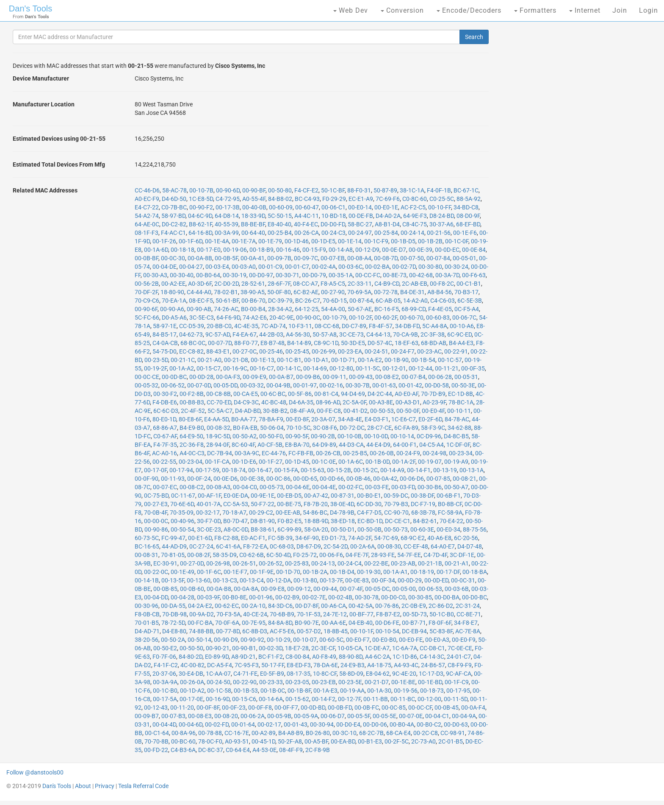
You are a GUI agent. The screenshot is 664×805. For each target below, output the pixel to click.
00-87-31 (342, 495)
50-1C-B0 (441, 614)
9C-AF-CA (458, 673)
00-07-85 (438, 478)
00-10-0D (376, 436)
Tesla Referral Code (143, 786)
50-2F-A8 (290, 741)
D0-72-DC (352, 427)
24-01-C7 (459, 656)
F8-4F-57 (381, 326)
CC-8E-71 (468, 614)
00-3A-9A (165, 682)
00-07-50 (412, 258)
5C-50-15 (280, 215)
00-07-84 (438, 258)
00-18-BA (474, 571)
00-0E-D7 (394, 249)
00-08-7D (386, 258)
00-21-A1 (457, 563)
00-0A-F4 (473, 707)
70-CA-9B (405, 334)
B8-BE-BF (253, 224)
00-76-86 (387, 605)
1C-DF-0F (458, 444)
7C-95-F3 (247, 665)
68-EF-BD (468, 224)
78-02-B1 (226, 292)
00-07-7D (220, 343)
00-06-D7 (333, 716)
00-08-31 (146, 555)
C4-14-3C (432, 656)
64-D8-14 (227, 215)
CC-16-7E (236, 733)
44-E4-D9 (378, 444)
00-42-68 (421, 275)
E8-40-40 (279, 224)
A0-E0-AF (406, 393)
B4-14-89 (299, 343)
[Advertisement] (564, 161)
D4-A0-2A (388, 215)
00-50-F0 (271, 436)
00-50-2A (173, 639)
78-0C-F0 (210, 741)
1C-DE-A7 (377, 648)
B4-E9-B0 (192, 427)
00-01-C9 (270, 266)
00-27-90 (333, 292)
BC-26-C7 (307, 300)
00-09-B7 (147, 716)
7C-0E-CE (460, 648)
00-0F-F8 (260, 707)
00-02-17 (269, 724)
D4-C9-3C (246, 402)
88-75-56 (475, 529)
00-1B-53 (246, 690)
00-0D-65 (305, 478)
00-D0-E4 (348, 724)
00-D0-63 (456, 724)
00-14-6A (271, 699)
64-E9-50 (191, 436)
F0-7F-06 (164, 656)
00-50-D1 (343, 529)
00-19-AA (352, 690)
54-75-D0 (164, 351)
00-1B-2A (315, 571)
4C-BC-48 (273, 402)
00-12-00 (429, 699)
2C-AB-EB (414, 283)
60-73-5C (147, 538)
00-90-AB (199, 309)
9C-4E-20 (404, 673)
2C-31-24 (468, 605)
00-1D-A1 (316, 360)
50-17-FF (272, 665)
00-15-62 (297, 699)
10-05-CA (350, 648)
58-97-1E (165, 326)
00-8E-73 (395, 275)
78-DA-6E (325, 665)
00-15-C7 (208, 368)
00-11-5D (456, 699)
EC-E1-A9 (361, 198)
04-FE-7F (357, 555)
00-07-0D (199, 385)
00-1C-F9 (376, 241)
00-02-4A (324, 266)
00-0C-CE (147, 376)
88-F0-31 (359, 190)
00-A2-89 (264, 733)
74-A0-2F (359, 538)
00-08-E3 (200, 716)
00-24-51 (376, 351)
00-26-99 (323, 351)
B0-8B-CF (450, 504)
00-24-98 (434, 453)
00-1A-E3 (325, 690)
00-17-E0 (209, 249)
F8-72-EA (255, 546)
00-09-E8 (273, 588)
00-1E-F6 (465, 232)
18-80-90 (172, 292)
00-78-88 (210, 733)
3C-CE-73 (351, 334)
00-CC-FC (367, 275)
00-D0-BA (446, 597)
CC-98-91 (452, 733)
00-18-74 (234, 470)
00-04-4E (324, 487)
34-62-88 (459, 427)
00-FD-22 (156, 750)
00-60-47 (307, 207)
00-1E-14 (350, 241)
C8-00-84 (297, 656)
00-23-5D (156, 360)
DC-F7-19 (423, 504)
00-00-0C (156, 521)
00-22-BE (376, 563)
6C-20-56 (466, 538)
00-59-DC (396, 495)
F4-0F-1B (439, 190)
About (83, 786)
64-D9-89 (324, 444)
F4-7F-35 (165, 444)
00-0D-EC (447, 249)
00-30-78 (367, 597)
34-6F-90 (307, 538)
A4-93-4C (406, 665)
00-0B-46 (358, 478)
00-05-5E (384, 716)
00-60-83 (438, 317)
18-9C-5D (218, 436)
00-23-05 (297, 682)
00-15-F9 (314, 249)
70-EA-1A (174, 300)
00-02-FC (350, 487)
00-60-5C (331, 639)
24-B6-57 (433, 665)
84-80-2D (190, 656)
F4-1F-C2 (166, 665)
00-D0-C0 (393, 597)
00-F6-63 (474, 275)
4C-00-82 (192, 665)
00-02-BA (377, 266)
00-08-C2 (192, 487)
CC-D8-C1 (432, 648)
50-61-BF (227, 300)
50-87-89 (385, 190)
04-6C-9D (200, 215)
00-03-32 (252, 385)
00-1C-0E (324, 461)
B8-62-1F (200, 224)
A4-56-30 (298, 334)
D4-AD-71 (147, 631)
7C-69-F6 (388, 198)
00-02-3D (270, 648)
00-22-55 (164, 461)
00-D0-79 (314, 275)
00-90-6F (146, 309)
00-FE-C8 (329, 410)
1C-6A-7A (404, 648)
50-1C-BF (333, 190)
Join (619, 10)
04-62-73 (191, 334)
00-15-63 (312, 470)
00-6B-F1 (449, 495)
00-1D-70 (288, 571)
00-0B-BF (146, 258)
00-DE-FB (361, 215)
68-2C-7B (371, 733)
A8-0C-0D (236, 529)
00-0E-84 (474, 249)
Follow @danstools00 (35, 772)
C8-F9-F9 (460, 665)
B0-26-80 (318, 733)
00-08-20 (226, 716)
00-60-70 (411, 317)
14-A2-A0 (415, 300)
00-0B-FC (366, 707)
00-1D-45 (297, 461)
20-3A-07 (323, 419)
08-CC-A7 (305, 283)
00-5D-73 (415, 614)
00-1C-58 (219, 690)
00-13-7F (331, 580)
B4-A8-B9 (290, 733)
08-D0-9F (468, 215)
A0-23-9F (434, 402)
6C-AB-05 (388, 300)
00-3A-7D (447, 275)
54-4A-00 (333, 309)
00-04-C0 (245, 487)
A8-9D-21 (243, 656)
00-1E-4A (217, 241)
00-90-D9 (226, 639)
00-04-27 (191, 266)
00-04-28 (182, 597)
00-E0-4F (433, 410)
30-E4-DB (191, 673)
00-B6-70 (253, 300)
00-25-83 (297, 563)
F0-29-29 (334, 198)
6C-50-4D (278, 555)
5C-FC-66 (147, 317)
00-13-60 (198, 580)
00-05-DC (377, 588)
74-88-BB (201, 631)
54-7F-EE (409, 555)
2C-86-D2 (441, 605)
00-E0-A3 (437, 639)
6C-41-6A (228, 546)
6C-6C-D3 (165, 410)
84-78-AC (457, 419)
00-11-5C (368, 368)
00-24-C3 (333, 232)
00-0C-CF (420, 707)
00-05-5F (358, 716)
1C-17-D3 (431, 673)
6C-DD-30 (369, 504)
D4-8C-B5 (456, 436)
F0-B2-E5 (289, 521)
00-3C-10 (344, 733)
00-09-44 (325, 588)
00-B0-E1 (369, 495)
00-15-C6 (244, 699)
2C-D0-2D (226, 283)
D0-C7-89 (354, 326)
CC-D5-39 (191, 326)
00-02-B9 (287, 597)
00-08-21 (464, 478)
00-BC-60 (183, 741)
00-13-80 (305, 580)
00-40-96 (182, 521)
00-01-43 (295, 724)
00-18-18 (182, 249)
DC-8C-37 (210, 750)
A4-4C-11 (306, 215)
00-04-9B (278, 385)
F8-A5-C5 (333, 283)
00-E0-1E (386, 207)
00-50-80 (280, 190)
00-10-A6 (462, 326)
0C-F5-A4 (466, 309)
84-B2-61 (425, 521)
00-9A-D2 (201, 614)
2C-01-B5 (450, 741)
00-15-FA (286, 470)
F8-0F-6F (440, 622)
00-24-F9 (408, 453)
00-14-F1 (419, 470)
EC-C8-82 (191, 351)
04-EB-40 (361, 622)
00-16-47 (260, 470)
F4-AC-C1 (173, 232)
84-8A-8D (280, 622)
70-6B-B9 (282, 614)
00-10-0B (350, 436)
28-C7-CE (379, 427)
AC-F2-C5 (413, 207)
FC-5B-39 (280, 538)
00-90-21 (218, 648)
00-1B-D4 (342, 571)
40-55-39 (226, 224)
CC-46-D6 (147, 190)
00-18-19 (422, 571)
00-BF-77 (361, 614)
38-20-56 (146, 639)
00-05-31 (466, 376)
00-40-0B (254, 207)
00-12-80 (341, 368)
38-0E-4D (342, 504)
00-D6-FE (387, 622)
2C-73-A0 (423, 741)
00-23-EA (350, 351)
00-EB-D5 (289, 495)
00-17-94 (181, 470)
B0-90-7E (307, 622)
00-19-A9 (456, 461)
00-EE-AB (288, 512)
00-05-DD (225, 385)
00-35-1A (341, 275)
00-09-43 (361, 376)
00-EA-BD (343, 741)
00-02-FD (217, 724)
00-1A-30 (379, 690)
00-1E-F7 (235, 571)
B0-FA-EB (245, 427)
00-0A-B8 (219, 588)
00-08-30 (389, 546)
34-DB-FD (407, 326)
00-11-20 (182, 707)
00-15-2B (339, 470)
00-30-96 (146, 605)
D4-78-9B (342, 512)
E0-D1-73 (333, 538)
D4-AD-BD (247, 410)
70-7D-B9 (433, 393)
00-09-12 (299, 588)
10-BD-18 (333, 215)
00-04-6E (298, 487)
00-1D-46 (297, 241)
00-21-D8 (236, 360)
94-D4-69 (353, 393)
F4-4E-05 (440, 309)
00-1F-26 (164, 241)
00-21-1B (430, 563)
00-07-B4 (413, 376)
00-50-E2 (165, 648)
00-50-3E (463, 385)
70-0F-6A (227, 622)
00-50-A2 (244, 436)
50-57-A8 (325, 334)
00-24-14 (412, 232)
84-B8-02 (280, 198)
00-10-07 (305, 639)
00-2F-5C (397, 741)
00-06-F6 (331, 555)
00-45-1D (263, 741)
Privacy (104, 786)
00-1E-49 (182, 571)
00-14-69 (315, 368)
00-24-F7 (403, 351)
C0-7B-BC (174, 207)
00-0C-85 (394, 707)
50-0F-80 (279, 292)
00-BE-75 (289, 504)
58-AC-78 (174, 190)
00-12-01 (394, 368)
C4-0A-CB (165, 343)
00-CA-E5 (245, 393)
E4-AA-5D (216, 419)
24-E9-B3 (352, 665)
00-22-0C (156, 571)
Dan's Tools (30, 8)
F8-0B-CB (147, 614)
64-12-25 (306, 309)
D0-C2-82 (174, 224)
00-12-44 (420, 368)
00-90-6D (228, 190)
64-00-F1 (405, 444)
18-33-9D (253, 215)
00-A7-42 (316, 495)
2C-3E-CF (323, 648)
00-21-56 (439, 232)
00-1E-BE (403, 682)
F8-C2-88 (226, 538)
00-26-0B (382, 453)
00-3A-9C (247, 453)
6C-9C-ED (459, 334)
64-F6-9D (228, 317)
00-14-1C (289, 368)
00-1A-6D (156, 249)
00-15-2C (366, 470)
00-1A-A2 (181, 368)
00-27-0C (244, 351)
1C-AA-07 (218, 673)
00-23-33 (271, 682)
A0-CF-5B (269, 444)
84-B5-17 (164, 334)
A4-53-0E (264, 750)
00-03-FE (377, 487)
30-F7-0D (209, 521)
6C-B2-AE (305, 292)
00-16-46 (288, 249)
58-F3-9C (433, 427)
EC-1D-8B (460, 393)
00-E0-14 (360, 207)
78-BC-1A (460, 402)
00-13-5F (172, 580)
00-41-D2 (355, 410)
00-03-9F (208, 597)
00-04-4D (164, 724)
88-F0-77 (246, 343)
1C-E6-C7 (403, 419)
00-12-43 (156, 707)
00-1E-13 (262, 360)
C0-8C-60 (414, 198)
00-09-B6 (308, 376)
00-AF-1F (209, 495)
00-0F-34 (383, 580)
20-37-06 (164, 673)
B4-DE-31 (412, 292)
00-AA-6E (333, 622)
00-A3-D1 (408, 402)
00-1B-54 (423, 360)
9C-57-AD (217, 334)
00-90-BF (254, 190)
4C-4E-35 (246, 326)
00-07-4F (351, 588)
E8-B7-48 (272, 343)
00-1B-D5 (403, 241)
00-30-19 (234, 275)
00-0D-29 (410, 580)
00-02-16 (331, 385)
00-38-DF (422, 495)
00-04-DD (156, 597)
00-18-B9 (261, 249)
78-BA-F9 (271, 419)
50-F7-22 (262, 504)
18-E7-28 (297, 648)
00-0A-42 (385, 478)
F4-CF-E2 (306, 190)
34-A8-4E (350, 419)
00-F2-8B (192, 393)
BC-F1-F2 (270, 656)
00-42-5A (361, 605)
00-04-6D (190, 724)
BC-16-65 (147, 546)
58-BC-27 (360, 224)
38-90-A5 (253, 292)
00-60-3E (422, 529)
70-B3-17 (466, 292)
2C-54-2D (336, 546)
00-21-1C (183, 360)
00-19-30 (369, 571)
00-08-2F (198, 555)
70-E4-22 (451, 521)
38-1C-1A (412, 190)
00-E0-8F (297, 419)
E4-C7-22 (147, 207)
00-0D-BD (313, 707)
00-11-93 (173, 478)
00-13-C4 (252, 580)
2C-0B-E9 (413, 605)
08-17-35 (298, 673)
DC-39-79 (280, 300)
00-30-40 (182, 275)
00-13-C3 (225, 580)
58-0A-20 (316, 529)
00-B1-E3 (370, 741)
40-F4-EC (306, 224)
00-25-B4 (280, 232)
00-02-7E (314, 597)
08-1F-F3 (146, 232)
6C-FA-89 (406, 427)
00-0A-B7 (281, 376)
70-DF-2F (146, 292)
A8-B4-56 (439, 292)
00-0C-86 (278, 478)
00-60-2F (385, 317)
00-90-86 (156, 529)
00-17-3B (228, 207)
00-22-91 (456, 351)
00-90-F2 (201, 207)
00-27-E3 (156, 504)
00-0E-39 (420, 249)
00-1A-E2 (370, 360)
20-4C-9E (281, 317)
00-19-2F (155, 368)
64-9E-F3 (415, 215)
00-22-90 (245, 682)
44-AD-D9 (174, 546)
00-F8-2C (442, 283)
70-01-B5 (147, 622)
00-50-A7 (456, 487)
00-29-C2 (261, 512)
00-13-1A (471, 470)
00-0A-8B (200, 258)
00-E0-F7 (358, 639)
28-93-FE (383, 555)
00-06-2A (253, 716)
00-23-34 (461, 453)
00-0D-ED (436, 580)
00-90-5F (296, 436)
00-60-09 (281, 207)
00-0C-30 (173, 258)
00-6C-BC (272, 393)
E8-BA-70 (297, 444)
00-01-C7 (297, 266)
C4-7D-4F (435, 555)
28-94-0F (217, 444)
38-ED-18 (343, 521)
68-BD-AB (433, 343)
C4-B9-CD (386, 283)
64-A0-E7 (443, 546)
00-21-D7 (377, 682)
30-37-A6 (441, 224)
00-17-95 (458, 690)
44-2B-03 (271, 334)
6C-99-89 (289, 529)
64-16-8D (200, 232)
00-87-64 (361, 300)
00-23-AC (429, 351)
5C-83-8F (441, 631)
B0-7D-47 (235, 521)
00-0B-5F (226, 258)
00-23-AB (403, 563)
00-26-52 (270, 563)
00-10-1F (361, 631)
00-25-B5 (355, 453)
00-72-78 (386, 292)
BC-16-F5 (386, 309)
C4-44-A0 (199, 292)
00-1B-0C (272, 690)
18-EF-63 (406, 343)
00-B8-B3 (192, 402)
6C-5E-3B (469, 300)
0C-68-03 (282, 546)
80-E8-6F (190, 419)
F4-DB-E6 (164, 402)
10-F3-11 (300, 326)
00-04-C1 (437, 716)
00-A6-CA (333, 605)
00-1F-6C (209, 571)
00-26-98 (218, 563)
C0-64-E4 (238, 750)
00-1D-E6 (244, 461)
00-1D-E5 (323, 241)
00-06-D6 (412, 478)
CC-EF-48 (416, 546)
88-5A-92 (468, 198)
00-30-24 (456, 266)
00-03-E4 (217, 266)
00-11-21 (447, 368)
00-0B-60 (192, 588)
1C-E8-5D (201, 198)
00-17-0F (155, 470)
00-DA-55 (173, 605)
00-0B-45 (446, 707)
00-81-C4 (326, 393)
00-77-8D (228, 631)
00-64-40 (253, 232)
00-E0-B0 (384, 639)
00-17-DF (448, 571)
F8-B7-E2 (388, 614)
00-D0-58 (437, 385)
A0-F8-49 (324, 656)
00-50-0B (369, 529)
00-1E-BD (430, 682)
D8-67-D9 (308, 546)
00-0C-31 (463, 580)
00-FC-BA (200, 622)
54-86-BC (315, 512)
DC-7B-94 (219, 453)
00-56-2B (147, 283)
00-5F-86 (300, 393)
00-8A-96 (184, 733)
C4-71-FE (245, 673)
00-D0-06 (375, 724)
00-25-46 (271, 351)
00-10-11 (459, 410)
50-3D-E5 (353, 343)
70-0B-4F (155, 512)
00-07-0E (411, 716)
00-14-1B (147, 580)
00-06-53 (430, 588)
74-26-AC (226, 309)
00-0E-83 (357, 580)
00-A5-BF (316, 741)
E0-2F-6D (430, 419)
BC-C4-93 (307, 198)
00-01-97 (305, 385)
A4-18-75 (379, 665)
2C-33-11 (360, 283)
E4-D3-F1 (377, 419)
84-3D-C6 (280, 605)
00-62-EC (227, 605)
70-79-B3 (396, 504)
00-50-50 (191, 648)
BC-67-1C (466, 190)
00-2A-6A (362, 546)
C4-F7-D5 (369, 512)
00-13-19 (445, 470)
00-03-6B (457, 588)
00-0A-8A (246, 588)
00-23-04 (190, 461)
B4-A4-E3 (461, 343)
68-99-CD (413, 309)
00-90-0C (308, 317)
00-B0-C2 (429, 724)
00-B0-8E (234, 597)
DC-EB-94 (414, 631)
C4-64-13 (378, 334)
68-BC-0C (192, 343)
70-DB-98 (174, 614)
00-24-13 (323, 563)
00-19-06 (235, 249)
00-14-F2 (323, 699)
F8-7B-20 (316, 504)
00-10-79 (334, 317)
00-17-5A (165, 699)
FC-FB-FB (300, 453)
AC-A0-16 (164, 453)
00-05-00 (404, 588)
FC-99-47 (173, 538)
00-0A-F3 (228, 376)
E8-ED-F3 (299, 665)
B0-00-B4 (253, 309)
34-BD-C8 (466, 207)
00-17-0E (191, 699)
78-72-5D (173, 622)
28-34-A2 (280, 309)
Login (648, 10)
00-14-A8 (341, 249)
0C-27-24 (201, 546)
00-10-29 (278, 639)
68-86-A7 (165, 427)
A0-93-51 (237, 741)
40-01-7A (208, 504)
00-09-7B (279, 258)
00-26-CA (306, 232)
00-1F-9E (262, 571)
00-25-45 (297, 351)
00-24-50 (218, 682)
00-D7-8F (306, 605)
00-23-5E (350, 682)
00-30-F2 (165, 393)
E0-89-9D (217, 656)
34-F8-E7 (466, 622)
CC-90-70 (396, 512)
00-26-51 (244, 563)
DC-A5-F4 (219, 665)
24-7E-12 (335, 614)
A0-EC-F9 (147, 198)
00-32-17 (208, 512)
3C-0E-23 (209, 529)
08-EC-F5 (201, 300)
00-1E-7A (244, 241)
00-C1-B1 (468, 283)
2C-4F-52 (193, 410)
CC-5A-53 (235, 504)
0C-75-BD (156, 495)
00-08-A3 (218, 487)
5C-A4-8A (434, 326)
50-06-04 (272, 427)
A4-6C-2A (377, 656)
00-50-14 (199, 639)
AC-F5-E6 (282, 631)
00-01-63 (384, 385)
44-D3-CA (351, 444)
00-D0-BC (474, 597)
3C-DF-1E (462, 555)
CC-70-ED (219, 402)
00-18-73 (432, 690)
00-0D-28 (201, 376)
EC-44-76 (274, 453)
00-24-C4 (350, 563)
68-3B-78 (423, 512)
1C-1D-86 (405, 656)
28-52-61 (253, 283)
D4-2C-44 (380, 393)
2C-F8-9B (317, 750)
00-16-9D (218, 699)
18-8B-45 (336, 631)
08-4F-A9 (302, 410)
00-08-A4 (359, 258)
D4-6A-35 (301, 402)
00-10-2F (360, 317)
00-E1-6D (200, 538)
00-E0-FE (411, 639)
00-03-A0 (244, 266)
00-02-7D (404, 266)
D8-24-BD (441, 215)
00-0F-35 (473, 368)
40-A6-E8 (439, 538)
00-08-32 (218, 427)
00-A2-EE (173, 283)
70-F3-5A (228, 614)
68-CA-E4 (398, 733)
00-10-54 (387, 631)
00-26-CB (328, 453)
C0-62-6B (251, 555)
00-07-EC (165, 487)
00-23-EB (324, 682)
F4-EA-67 (244, 334)
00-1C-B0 (165, 690)
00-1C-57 (450, 360)
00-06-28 (440, 376)
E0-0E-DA (236, 495)
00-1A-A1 (395, 571)
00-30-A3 (155, 275)
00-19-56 (406, 690)
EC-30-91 (165, 563)
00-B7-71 (414, 622)
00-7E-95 (254, 622)
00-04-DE (164, 266)
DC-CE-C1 (397, 521)
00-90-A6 (172, 309)
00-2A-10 (253, 605)
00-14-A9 (392, 470)
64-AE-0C (147, 224)
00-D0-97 (261, 275)
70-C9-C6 (147, 300)
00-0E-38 (252, 478)
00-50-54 (182, 529)
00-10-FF (439, 207)
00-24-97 (360, 232)
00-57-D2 (309, 631)
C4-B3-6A (183, 750)
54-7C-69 (386, 538)
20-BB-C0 (219, 326)
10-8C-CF (325, 673)
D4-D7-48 (469, 546)
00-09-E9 (254, 376)
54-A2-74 (147, 215)
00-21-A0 (209, 360)
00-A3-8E (381, 402)
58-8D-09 (351, 673)
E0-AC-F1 (253, 538)
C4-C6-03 (442, 300)
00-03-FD (403, 487)
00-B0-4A (402, 724)
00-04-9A (464, 716)
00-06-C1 (333, 207)
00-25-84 (386, 232)
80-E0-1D (164, 419)
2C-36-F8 (192, 444)
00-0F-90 (146, 478)
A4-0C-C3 (192, 453)
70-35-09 (182, 512)
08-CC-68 (327, 326)
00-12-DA (278, 580)
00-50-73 (396, 529)
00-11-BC (402, 699)
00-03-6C (350, 266)
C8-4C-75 (414, 224)
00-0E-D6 (225, 478)
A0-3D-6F (200, 283)
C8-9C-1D (326, 343)
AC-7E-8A (467, 631)
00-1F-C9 (457, 682)
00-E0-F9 (464, 639)
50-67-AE (360, 309)
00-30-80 (430, 266)
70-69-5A (359, 292)
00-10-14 (402, 436)
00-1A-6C (350, 461)
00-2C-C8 (425, 733)
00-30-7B (358, 385)
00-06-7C (464, 317)
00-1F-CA (217, 461)
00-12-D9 (367, 249)
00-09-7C (306, 258)
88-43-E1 (218, 351)
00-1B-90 (397, 360)
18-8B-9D (316, 521)
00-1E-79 (270, 241)
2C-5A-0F (354, 402)
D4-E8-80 (174, 631)
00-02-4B (340, 597)
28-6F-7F (279, 283)
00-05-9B (279, 716)
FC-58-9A (450, 512)
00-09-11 (334, 376)
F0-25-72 (305, 555)
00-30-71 (287, 275)
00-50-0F (407, 410)
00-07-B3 (173, 716)
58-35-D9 (225, 555)
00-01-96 (261, 597)
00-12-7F (349, 699)
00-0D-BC (174, 376)
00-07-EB (333, 258)
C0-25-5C (441, 198)
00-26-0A (192, 682)
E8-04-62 (378, 673)
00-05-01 (464, 258)
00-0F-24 (199, 478)
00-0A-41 (253, 258)
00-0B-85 (165, 588)
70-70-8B (156, 741)
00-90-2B (323, 436)
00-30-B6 (430, 487)
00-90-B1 (244, 648)
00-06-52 (173, 385)
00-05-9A (306, 716)
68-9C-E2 (413, 538)
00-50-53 (382, 410)
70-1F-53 (309, 614)
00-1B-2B (430, 241)
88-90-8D (350, 656)
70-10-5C (298, 427)
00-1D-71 (343, 360)
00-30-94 (322, 724)
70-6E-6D (182, 504)
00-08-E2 (387, 376)
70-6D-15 (335, 300)
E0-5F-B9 (272, 673)
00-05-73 (271, 487)
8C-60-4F (243, 444)
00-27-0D (192, 563)
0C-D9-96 (429, 436)
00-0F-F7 (286, 707)
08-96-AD (328, 402)
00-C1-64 (157, 733)
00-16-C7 (262, 368)
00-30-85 (420, 597)
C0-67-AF (165, 436)
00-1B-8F (299, 690)
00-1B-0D (377, 461)
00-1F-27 (270, 461)
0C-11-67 (183, 495)
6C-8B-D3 (254, 631)
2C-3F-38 (433, 334)
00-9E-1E (262, 495)
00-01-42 (410, 385)
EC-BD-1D (369, 521)
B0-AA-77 (243, 419)
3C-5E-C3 (201, 317)
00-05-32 (146, 385)
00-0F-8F (207, 707)
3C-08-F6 (325, 427)
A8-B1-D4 (387, 224)
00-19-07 (430, 461)
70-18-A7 (234, 512)
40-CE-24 (255, 614)
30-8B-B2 (275, 410)
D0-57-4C (380, 343)
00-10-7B (201, 190)
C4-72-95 (228, 198)
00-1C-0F (456, 241)
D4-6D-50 (174, 198)
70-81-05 (173, 555)
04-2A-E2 (200, 605)
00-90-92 (252, 639)
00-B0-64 (208, 275)
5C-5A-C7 (220, 410)
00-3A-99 (227, 232)
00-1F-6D (190, 241)
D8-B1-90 (262, 521)
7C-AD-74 (273, 326)
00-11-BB (375, 699)
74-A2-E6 (255, 317)
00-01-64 (243, 724)
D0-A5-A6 (174, 317)
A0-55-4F (254, 198)
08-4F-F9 (291, 750)
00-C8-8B (218, 393)
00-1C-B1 (289, 360)
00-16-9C (235, 368)
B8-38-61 (263, 529)
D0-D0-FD (333, 224)
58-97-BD (173, 215)
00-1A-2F (403, 461)
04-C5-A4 (431, 444)
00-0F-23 (234, 707)
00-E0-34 (448, 529)
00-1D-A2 (192, 690)
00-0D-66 (332, 478)
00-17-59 (207, 470)
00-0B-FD (340, 707)
